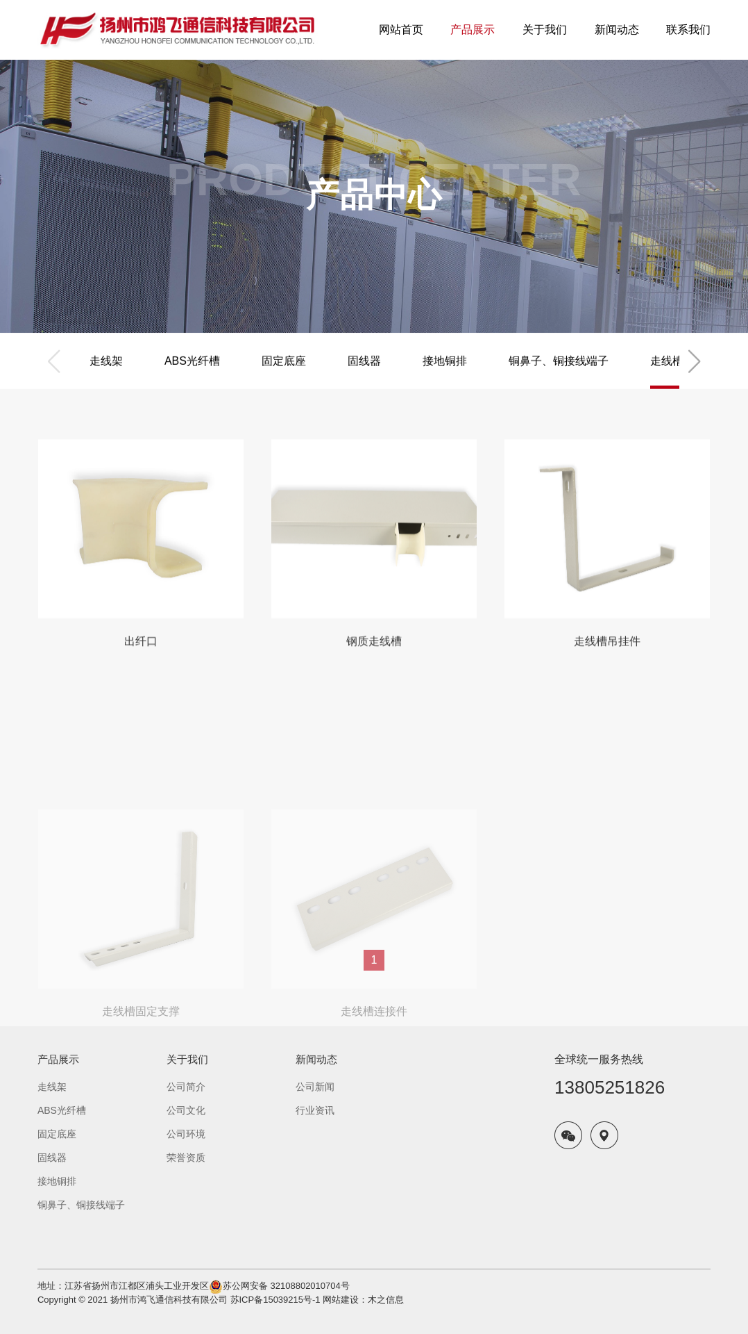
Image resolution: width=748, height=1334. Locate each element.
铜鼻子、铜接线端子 (559, 374)
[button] (694, 374)
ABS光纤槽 (192, 374)
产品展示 (58, 1059)
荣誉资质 (186, 1157)
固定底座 (284, 374)
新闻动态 (316, 1059)
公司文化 (186, 1110)
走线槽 (666, 374)
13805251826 (609, 1087)
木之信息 (386, 1299)
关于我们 (187, 1059)
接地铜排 (445, 374)
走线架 (106, 374)
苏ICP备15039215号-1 (275, 1299)
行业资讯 (315, 1110)
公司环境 (186, 1133)
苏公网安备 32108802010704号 (286, 1286)
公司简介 (186, 1086)
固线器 (364, 374)
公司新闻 (315, 1086)
